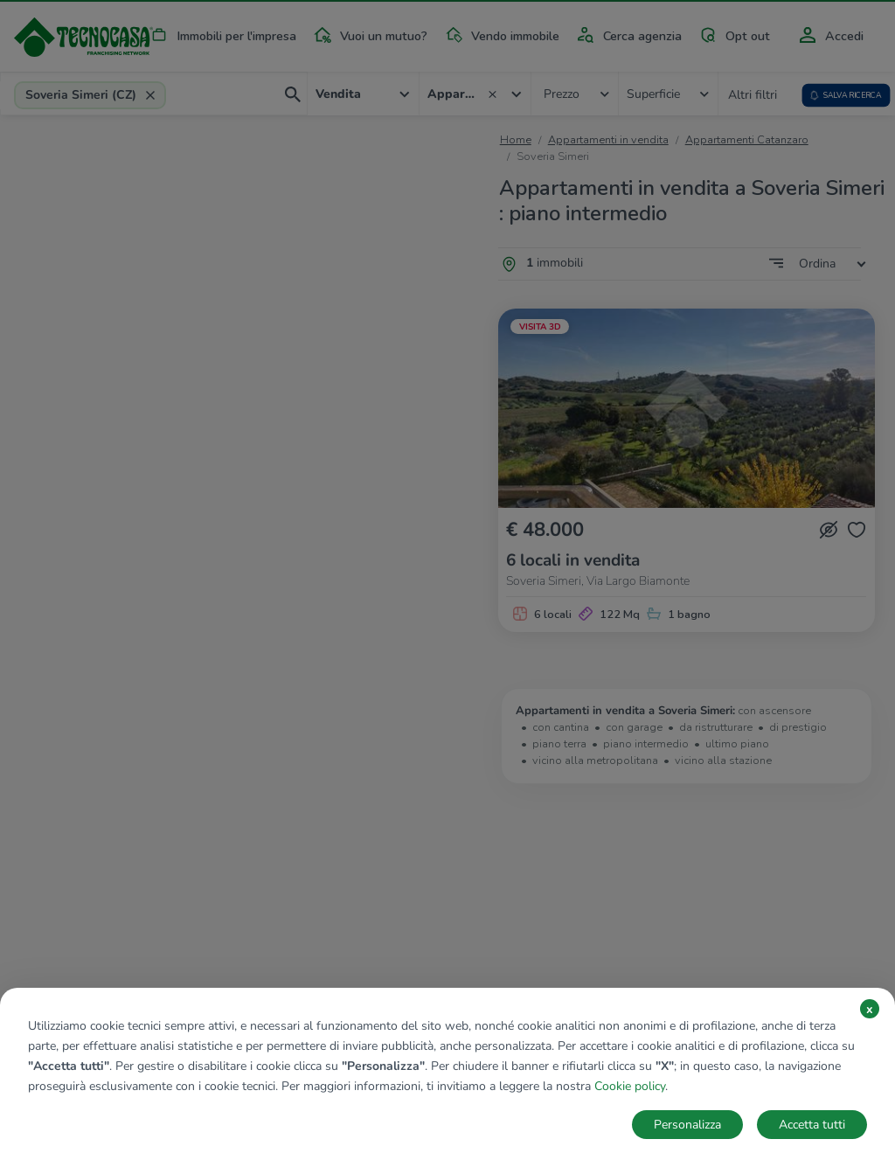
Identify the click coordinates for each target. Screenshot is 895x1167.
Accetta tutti (812, 1124)
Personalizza (687, 1124)
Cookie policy (629, 1086)
